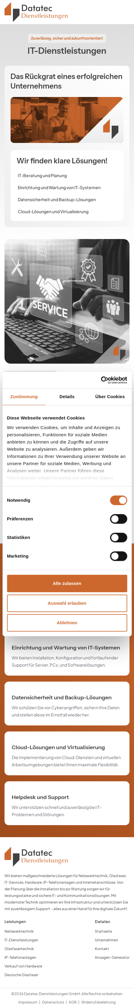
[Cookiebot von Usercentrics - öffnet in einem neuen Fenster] (100, 380)
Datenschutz (53, 1002)
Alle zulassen (67, 583)
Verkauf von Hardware (23, 966)
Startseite (103, 931)
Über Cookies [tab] (110, 396)
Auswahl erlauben (67, 603)
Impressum (27, 1002)
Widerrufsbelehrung (98, 1002)
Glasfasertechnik (19, 948)
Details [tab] (67, 396)
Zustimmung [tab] (24, 396)
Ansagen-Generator (112, 957)
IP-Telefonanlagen (20, 957)
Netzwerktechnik (19, 931)
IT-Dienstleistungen (21, 940)
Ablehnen (67, 622)
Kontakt (102, 948)
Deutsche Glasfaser (21, 975)
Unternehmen (106, 940)
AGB (72, 1002)
